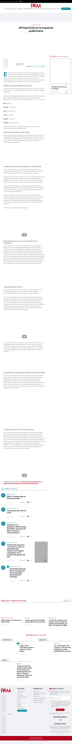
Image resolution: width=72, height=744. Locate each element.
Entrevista (52, 618)
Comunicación (7, 8)
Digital (34, 8)
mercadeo (57, 643)
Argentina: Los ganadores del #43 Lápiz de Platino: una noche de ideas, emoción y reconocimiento (16, 529)
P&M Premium (66, 8)
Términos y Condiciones (39, 698)
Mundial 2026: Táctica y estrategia (59, 88)
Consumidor (20, 8)
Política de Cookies (38, 702)
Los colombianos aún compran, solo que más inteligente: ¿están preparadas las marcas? (62, 648)
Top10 (27, 618)
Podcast (43, 8)
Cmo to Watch (57, 8)
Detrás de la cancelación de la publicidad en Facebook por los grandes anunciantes (22, 482)
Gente (38, 8)
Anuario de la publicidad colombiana (39, 693)
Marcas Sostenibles (28, 8)
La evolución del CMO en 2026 (16, 512)
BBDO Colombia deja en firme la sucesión (16, 497)
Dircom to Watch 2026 (7, 618)
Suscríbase (36, 691)
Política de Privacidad (38, 700)
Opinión (47, 8)
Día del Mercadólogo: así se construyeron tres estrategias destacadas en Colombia (18, 573)
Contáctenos (36, 696)
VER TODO (67, 601)
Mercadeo (14, 8)
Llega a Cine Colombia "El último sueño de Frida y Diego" (26, 648)
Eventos (51, 8)
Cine (21, 643)
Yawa (19, 663)
